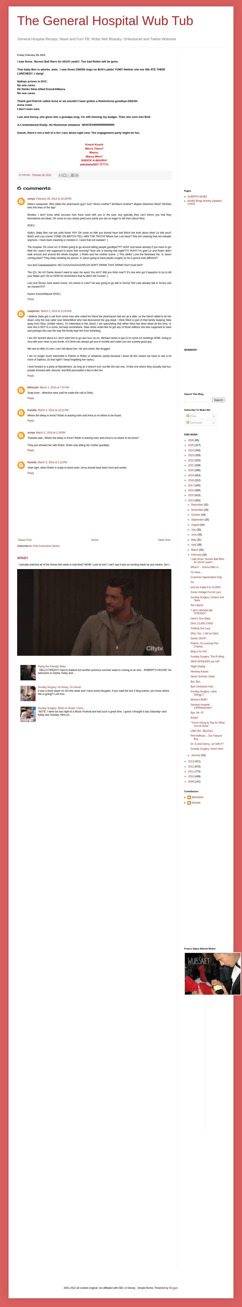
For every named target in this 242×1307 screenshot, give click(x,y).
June (194, 534)
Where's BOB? (199, 699)
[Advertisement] (201, 118)
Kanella (32, 410)
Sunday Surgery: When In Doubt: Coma (60, 708)
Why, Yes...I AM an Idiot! (204, 633)
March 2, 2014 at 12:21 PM (53, 410)
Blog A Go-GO (199, 651)
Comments (194, 422)
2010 (191, 776)
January (196, 755)
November (197, 509)
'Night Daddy (198, 666)
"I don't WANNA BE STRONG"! (202, 612)
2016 (191, 490)
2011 (191, 771)
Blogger (173, 1287)
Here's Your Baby (200, 618)
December (197, 504)
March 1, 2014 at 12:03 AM (56, 311)
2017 (191, 485)
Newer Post (24, 540)
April (194, 544)
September (198, 519)
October (196, 514)
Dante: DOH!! (198, 638)
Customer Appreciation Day (206, 577)
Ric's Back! (197, 605)
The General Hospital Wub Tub (105, 20)
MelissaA (33, 387)
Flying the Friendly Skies (52, 666)
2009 (191, 781)
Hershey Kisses (199, 671)
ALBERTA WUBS (197, 196)
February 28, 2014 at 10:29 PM (53, 198)
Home (94, 540)
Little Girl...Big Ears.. (202, 730)
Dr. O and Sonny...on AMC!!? (207, 743)
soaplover (33, 311)
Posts (191, 416)
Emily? (194, 717)
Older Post (164, 540)
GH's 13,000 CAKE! (202, 623)
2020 (191, 470)
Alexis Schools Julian (203, 676)
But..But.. (196, 681)
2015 (191, 495)
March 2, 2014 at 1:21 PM (52, 462)
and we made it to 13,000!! (206, 587)
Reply (30, 299)
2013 (191, 761)
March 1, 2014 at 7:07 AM (54, 387)
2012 (191, 766)
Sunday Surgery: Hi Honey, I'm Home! (59, 687)
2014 (191, 500)
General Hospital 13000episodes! (201, 706)
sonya (31, 198)
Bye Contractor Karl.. (202, 686)
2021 (191, 465)
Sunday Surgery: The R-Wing (207, 656)
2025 (191, 445)
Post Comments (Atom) (46, 545)
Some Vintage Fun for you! (206, 592)
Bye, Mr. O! (197, 712)
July (194, 529)
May (194, 539)
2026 (191, 440)
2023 (191, 455)
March (195, 549)
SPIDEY (22, 558)
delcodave (197, 797)
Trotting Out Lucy (200, 628)
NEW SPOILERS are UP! (205, 661)
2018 (191, 480)
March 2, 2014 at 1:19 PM (50, 432)
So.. (193, 582)
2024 (191, 450)
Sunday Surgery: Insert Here (207, 748)
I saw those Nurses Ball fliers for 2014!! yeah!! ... (207, 561)
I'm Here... (196, 572)
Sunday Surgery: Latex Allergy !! (204, 693)
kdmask (196, 802)
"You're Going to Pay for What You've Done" (208, 724)
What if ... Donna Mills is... (205, 567)
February (196, 554)
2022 (191, 460)
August (195, 524)
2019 (191, 475)
